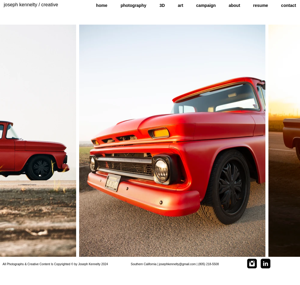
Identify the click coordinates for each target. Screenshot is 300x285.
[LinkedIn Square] (266, 263)
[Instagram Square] (252, 263)
